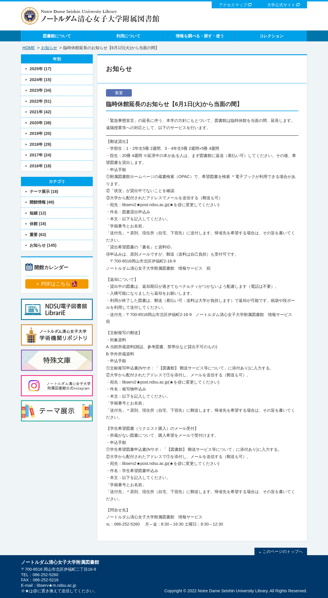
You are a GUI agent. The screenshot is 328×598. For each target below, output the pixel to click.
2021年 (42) (40, 112)
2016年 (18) (40, 166)
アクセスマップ (233, 5)
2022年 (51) (40, 101)
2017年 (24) (40, 155)
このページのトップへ (283, 551)
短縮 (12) (38, 213)
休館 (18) (38, 223)
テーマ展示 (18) (44, 191)
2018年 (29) (40, 144)
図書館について (57, 36)
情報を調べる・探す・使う (200, 36)
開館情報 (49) (42, 202)
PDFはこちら (55, 284)
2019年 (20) (40, 133)
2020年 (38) (40, 122)
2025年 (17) (40, 68)
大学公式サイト (281, 5)
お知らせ (49, 47)
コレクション (271, 36)
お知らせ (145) (43, 245)
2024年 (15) (40, 79)
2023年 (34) (40, 90)
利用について (128, 36)
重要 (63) (38, 234)
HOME (28, 47)
